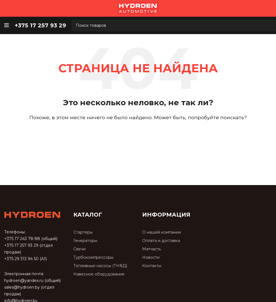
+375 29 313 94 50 (21, 258)
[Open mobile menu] (6, 25)
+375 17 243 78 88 (22, 238)
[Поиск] (138, 133)
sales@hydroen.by (22, 287)
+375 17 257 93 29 (21, 245)
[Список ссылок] (103, 232)
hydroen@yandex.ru (23, 280)
